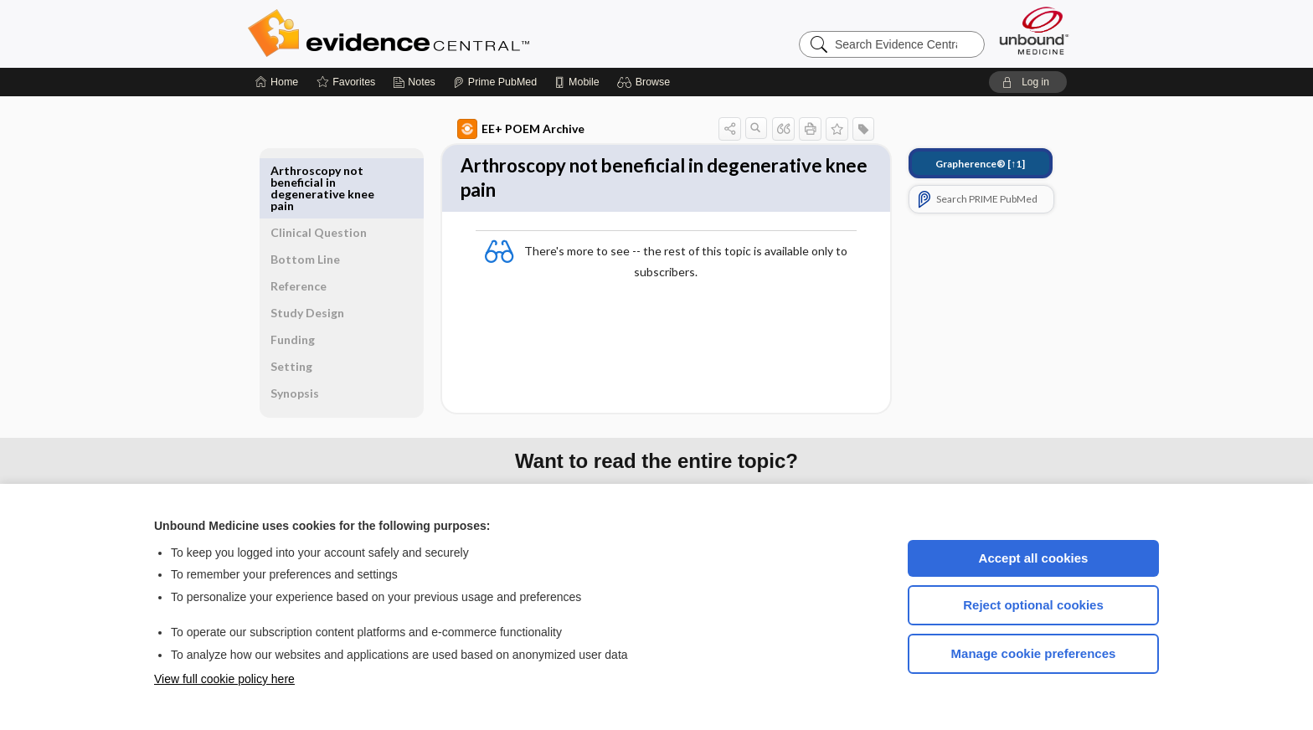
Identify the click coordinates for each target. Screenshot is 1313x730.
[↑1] (961, 163)
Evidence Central (455, 33)
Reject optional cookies (1033, 605)
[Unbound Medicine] (1034, 30)
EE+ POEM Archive (501, 129)
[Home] (276, 82)
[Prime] (495, 82)
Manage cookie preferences (1033, 653)
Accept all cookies (1034, 558)
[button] (646, 82)
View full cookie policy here (224, 679)
